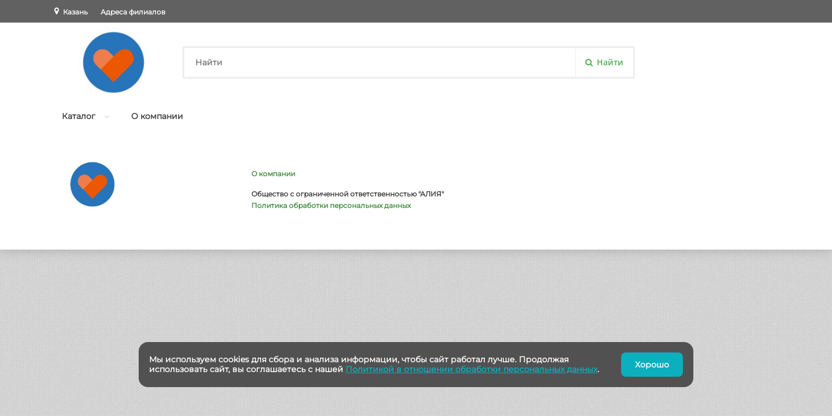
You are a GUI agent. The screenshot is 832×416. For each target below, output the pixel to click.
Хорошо (652, 364)
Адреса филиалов (133, 12)
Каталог (78, 116)
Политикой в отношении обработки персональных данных (471, 369)
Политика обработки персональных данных (331, 205)
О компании (157, 116)
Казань (75, 12)
